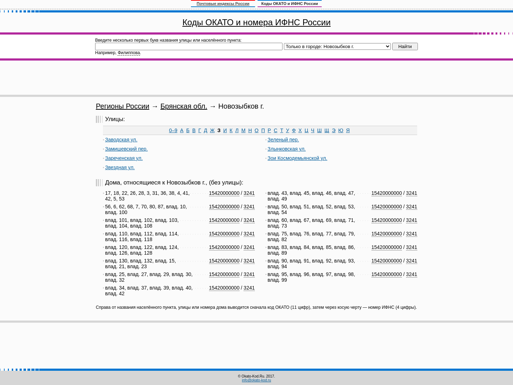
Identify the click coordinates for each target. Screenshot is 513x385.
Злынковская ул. (287, 149)
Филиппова (129, 52)
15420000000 (224, 193)
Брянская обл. (183, 106)
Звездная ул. (120, 167)
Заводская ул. (121, 139)
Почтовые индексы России (223, 3)
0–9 (173, 130)
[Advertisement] (256, 78)
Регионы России (122, 106)
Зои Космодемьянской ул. (297, 158)
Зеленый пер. (283, 139)
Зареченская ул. (124, 158)
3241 (249, 193)
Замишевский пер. (126, 149)
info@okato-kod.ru (256, 380)
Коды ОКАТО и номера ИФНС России (256, 22)
